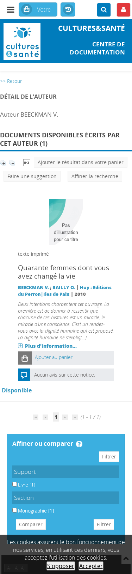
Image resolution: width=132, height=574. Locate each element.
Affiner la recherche (94, 176)
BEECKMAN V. (33, 288)
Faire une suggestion (32, 176)
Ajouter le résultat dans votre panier (81, 162)
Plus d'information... (51, 346)
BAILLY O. (63, 288)
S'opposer (60, 566)
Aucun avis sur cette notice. (64, 374)
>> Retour (11, 81)
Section (24, 498)
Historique (68, 10)
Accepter (91, 566)
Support (25, 472)
